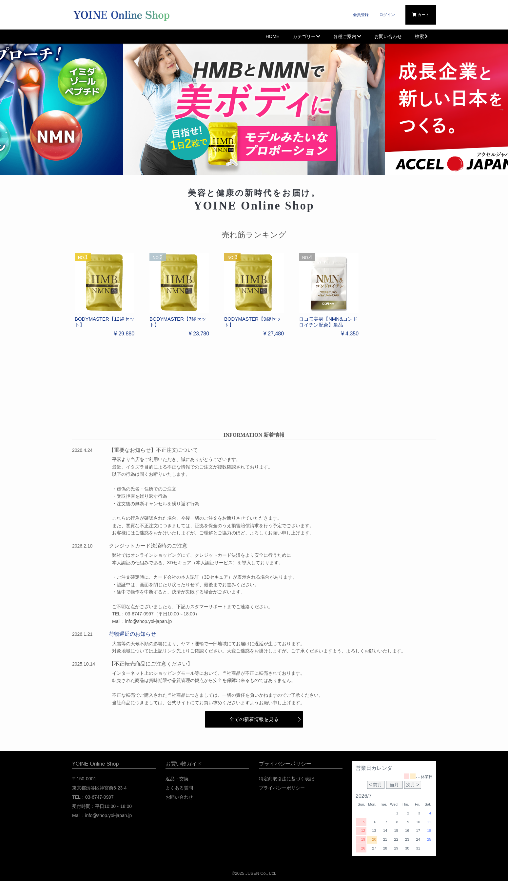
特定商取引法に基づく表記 (286, 778)
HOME (273, 36)
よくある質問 (179, 788)
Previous (6, 109)
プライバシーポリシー (282, 788)
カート (420, 14)
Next (501, 109)
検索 (422, 36)
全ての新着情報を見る (254, 719)
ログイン (387, 14)
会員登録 (361, 14)
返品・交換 (177, 778)
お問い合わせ (388, 36)
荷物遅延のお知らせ (132, 634)
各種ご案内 (347, 36)
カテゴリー (307, 36)
